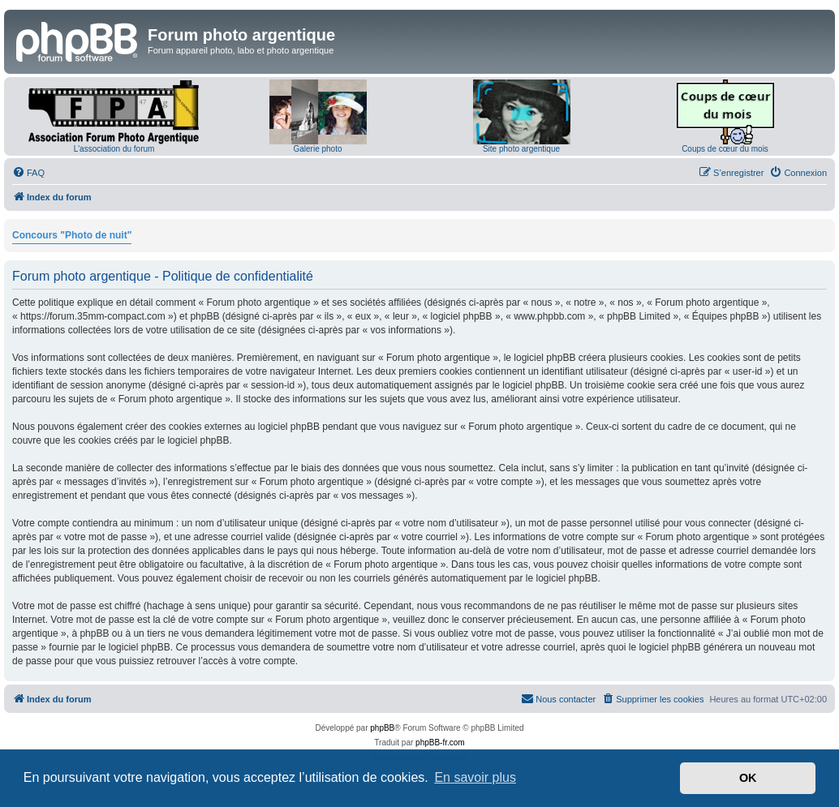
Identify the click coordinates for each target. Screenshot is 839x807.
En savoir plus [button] (475, 777)
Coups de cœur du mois (725, 148)
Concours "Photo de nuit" (71, 235)
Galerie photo (317, 148)
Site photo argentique (521, 148)
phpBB (382, 727)
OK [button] (748, 777)
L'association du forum (114, 148)
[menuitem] (28, 172)
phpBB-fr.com (440, 742)
